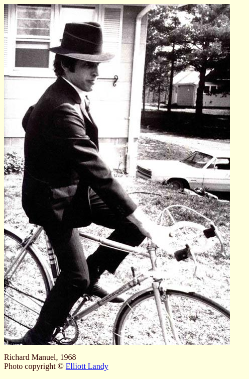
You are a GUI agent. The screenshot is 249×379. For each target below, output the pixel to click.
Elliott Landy (87, 366)
